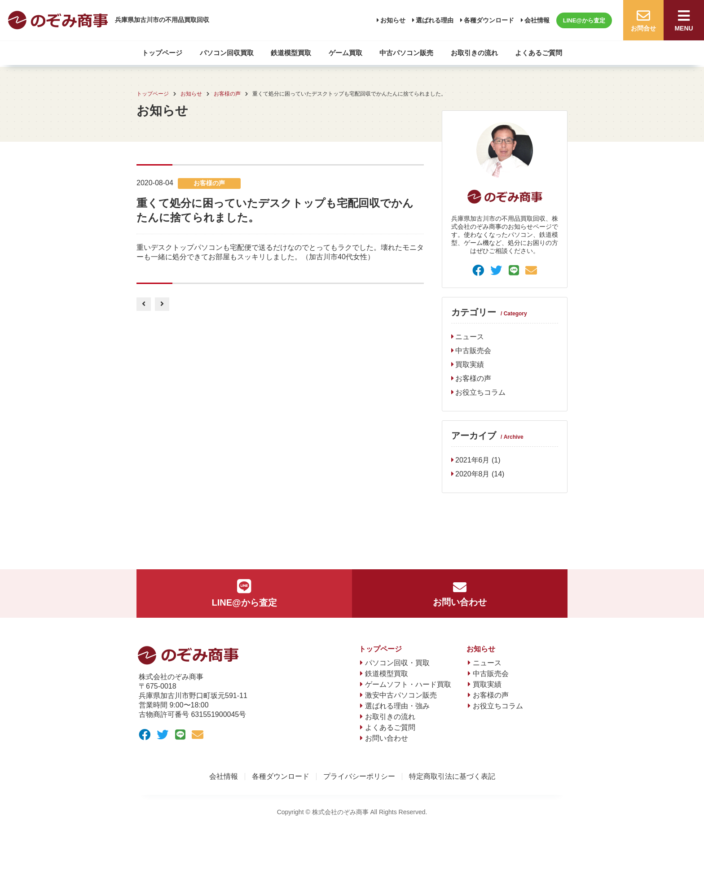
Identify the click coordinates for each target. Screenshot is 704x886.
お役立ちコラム (480, 392)
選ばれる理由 (434, 20)
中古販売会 (473, 350)
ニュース (469, 336)
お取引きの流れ (474, 53)
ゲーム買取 (345, 53)
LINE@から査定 (584, 20)
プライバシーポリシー (359, 776)
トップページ (162, 53)
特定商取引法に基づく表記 (452, 776)
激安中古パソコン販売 (401, 695)
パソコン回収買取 (227, 53)
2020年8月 (472, 474)
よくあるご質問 (538, 53)
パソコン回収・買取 (397, 663)
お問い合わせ (460, 593)
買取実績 (469, 364)
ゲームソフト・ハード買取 (408, 684)
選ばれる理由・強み (397, 706)
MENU (684, 20)
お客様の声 (473, 378)
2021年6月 (472, 460)
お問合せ (643, 20)
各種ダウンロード (489, 20)
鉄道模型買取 (291, 53)
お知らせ (392, 20)
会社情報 (537, 20)
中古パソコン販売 (406, 53)
